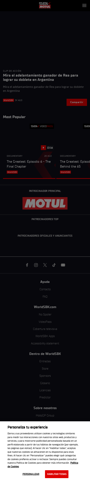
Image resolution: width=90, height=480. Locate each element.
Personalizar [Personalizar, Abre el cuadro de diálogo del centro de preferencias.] (30, 474)
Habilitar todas (56, 474)
